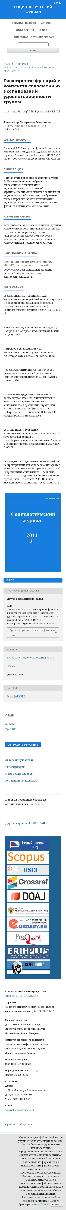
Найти (33, 50)
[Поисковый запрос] (33, 44)
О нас (43, 30)
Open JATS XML (16, 696)
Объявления (25, 30)
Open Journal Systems (18, 1124)
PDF (11, 580)
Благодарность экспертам (34, 37)
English (10, 723)
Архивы (46, 23)
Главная (9, 64)
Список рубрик (14, 766)
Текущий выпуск (24, 23)
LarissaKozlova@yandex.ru (19, 1109)
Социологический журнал (33, 9)
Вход (57, 2)
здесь (49, 1169)
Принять (57, 1204)
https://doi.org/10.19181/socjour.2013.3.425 (35, 111)
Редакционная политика (21, 780)
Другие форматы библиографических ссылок (32, 632)
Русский (10, 729)
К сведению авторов (19, 773)
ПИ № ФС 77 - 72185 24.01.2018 (21, 995)
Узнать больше (40, 1204)
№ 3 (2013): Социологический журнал (29, 67)
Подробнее (36, 804)
